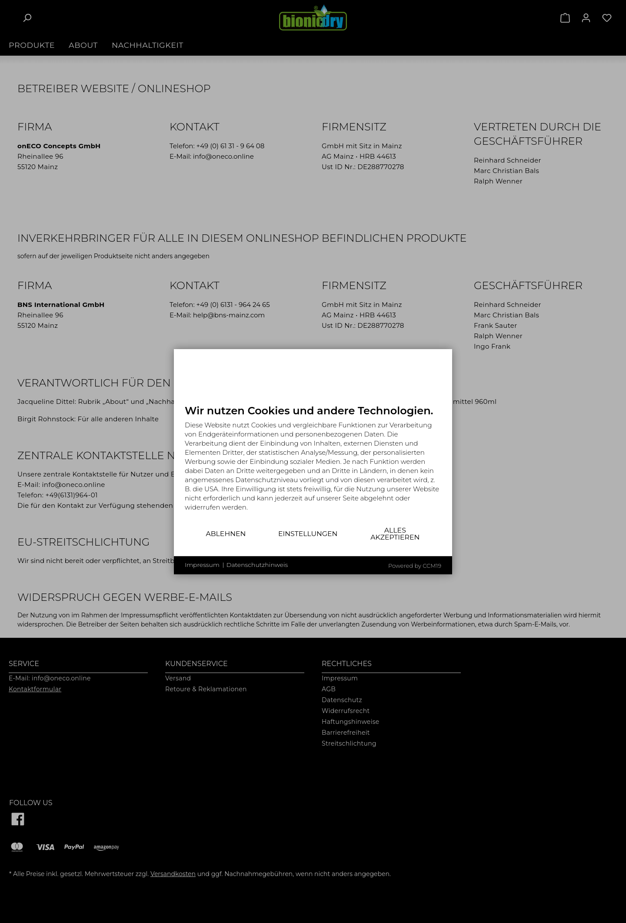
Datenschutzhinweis (257, 565)
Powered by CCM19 (414, 565)
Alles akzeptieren (395, 533)
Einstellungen (307, 534)
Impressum (202, 565)
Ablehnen (226, 534)
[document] (313, 464)
